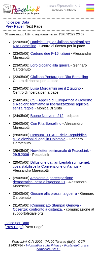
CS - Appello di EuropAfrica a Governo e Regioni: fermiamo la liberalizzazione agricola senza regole (52, 104)
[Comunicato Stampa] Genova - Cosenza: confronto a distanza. (47, 207)
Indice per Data (17, 22)
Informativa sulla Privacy (43, 245)
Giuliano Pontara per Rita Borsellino (59, 77)
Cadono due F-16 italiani (50, 53)
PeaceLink (22, 9)
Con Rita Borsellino (45, 123)
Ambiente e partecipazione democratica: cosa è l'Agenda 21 (43, 180)
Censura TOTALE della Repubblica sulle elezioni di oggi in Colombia (50, 137)
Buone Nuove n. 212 (46, 116)
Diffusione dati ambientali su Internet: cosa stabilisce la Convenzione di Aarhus (51, 164)
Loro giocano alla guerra (49, 65)
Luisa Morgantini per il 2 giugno (55, 88)
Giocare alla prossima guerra (53, 193)
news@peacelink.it (63, 6)
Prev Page (14, 26)
